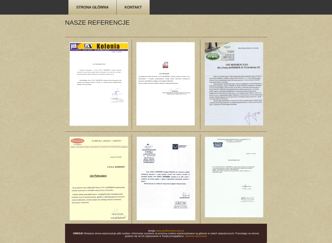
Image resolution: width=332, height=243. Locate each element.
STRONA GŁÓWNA (92, 7)
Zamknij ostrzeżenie (196, 236)
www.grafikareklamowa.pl (170, 230)
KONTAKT (133, 7)
